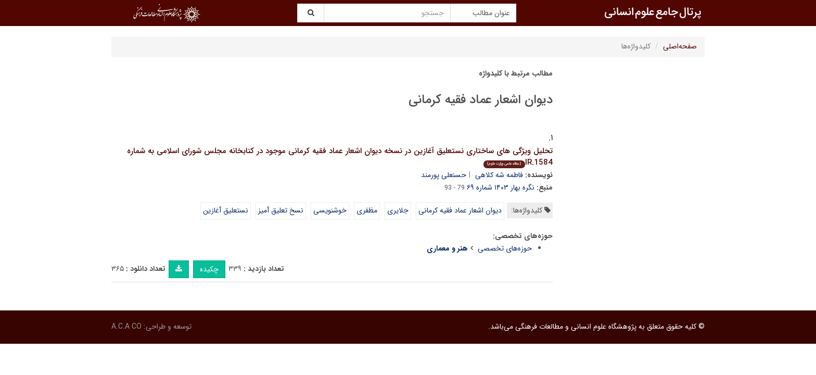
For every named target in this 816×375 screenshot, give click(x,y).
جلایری (398, 210)
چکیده (209, 269)
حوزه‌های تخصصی (505, 248)
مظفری (366, 210)
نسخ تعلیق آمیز (280, 210)
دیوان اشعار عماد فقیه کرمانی (460, 210)
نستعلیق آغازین (225, 210)
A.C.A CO (126, 326)
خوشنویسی (330, 210)
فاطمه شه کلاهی (499, 175)
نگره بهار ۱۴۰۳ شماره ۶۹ (500, 187)
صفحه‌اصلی (680, 46)
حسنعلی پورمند (443, 175)
